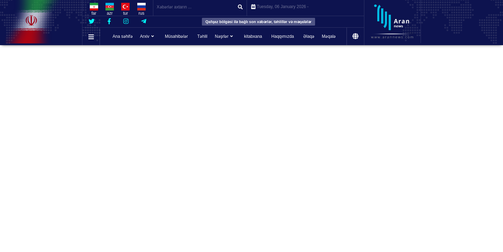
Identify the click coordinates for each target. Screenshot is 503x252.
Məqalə (329, 36)
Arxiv (145, 36)
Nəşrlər (221, 36)
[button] (91, 37)
